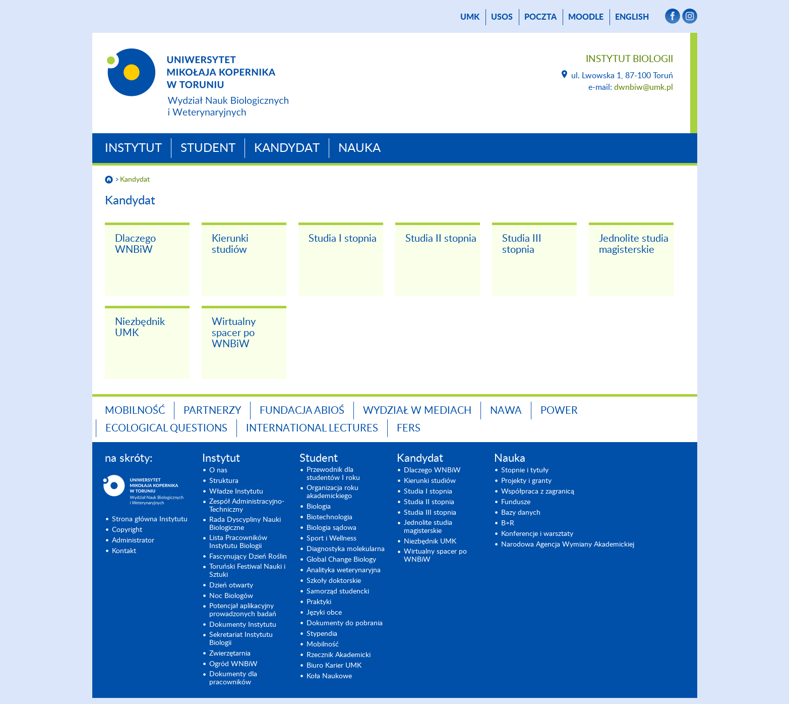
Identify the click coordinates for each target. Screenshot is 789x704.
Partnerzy (212, 411)
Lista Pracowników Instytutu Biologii (238, 542)
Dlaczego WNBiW (135, 244)
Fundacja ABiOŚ (302, 411)
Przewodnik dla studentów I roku (333, 473)
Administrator (133, 540)
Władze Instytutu (236, 491)
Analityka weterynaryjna (344, 570)
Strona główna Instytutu (150, 519)
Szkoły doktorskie (334, 580)
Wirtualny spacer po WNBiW (234, 333)
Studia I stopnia (343, 239)
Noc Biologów (231, 596)
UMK (469, 17)
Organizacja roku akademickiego (332, 492)
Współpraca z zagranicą (537, 491)
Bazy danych (520, 512)
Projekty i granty (526, 480)
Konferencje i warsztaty (537, 533)
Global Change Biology (341, 559)
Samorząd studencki (338, 591)
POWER (559, 411)
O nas (218, 470)
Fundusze (515, 502)
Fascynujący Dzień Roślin (248, 556)
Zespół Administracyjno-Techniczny (246, 505)
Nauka (359, 148)
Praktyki (319, 602)
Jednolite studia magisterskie (634, 244)
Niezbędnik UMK (140, 327)
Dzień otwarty (231, 585)
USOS (502, 17)
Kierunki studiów (230, 244)
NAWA (506, 411)
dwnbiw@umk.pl (643, 87)
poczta (540, 17)
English (632, 17)
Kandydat (287, 148)
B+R (507, 523)
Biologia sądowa (331, 527)
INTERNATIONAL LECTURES (312, 428)
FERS (408, 428)
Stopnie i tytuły (525, 470)
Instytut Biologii (629, 59)
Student (207, 148)
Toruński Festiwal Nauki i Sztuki (247, 570)
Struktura (223, 480)
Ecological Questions (166, 428)
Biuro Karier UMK (334, 665)
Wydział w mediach (417, 411)
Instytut (133, 148)
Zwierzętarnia (230, 653)
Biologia (319, 506)
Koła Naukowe (329, 676)
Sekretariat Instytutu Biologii (241, 638)
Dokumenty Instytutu (242, 624)
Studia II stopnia (440, 239)
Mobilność (135, 411)
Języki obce (324, 612)
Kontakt (124, 551)
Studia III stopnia (521, 244)
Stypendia (322, 633)
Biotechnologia (329, 517)
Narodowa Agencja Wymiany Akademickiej (567, 544)
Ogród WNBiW (233, 664)
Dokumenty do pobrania (345, 623)
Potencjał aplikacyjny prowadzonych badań (242, 610)
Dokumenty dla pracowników (233, 678)
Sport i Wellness (331, 538)
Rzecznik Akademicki (339, 655)
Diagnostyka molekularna (346, 549)
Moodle (585, 17)
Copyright (127, 529)
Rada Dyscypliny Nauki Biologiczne (245, 523)
